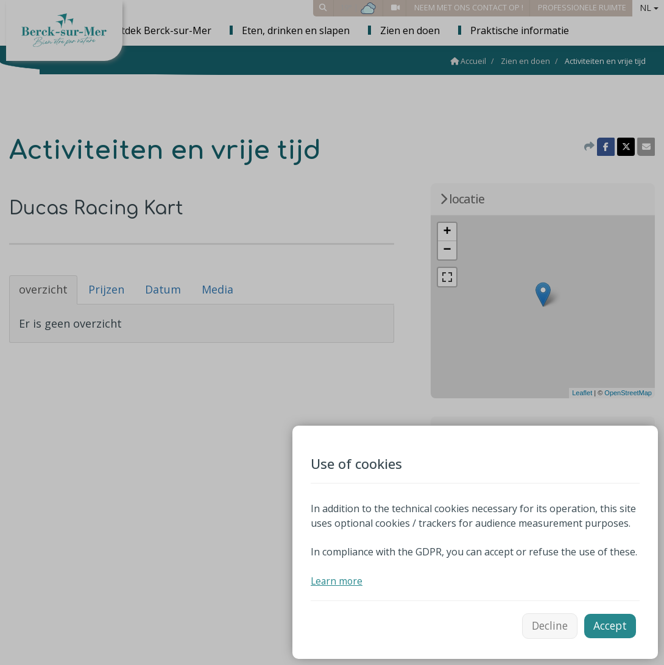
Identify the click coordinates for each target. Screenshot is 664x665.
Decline (545, 624)
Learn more (337, 578)
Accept (609, 624)
